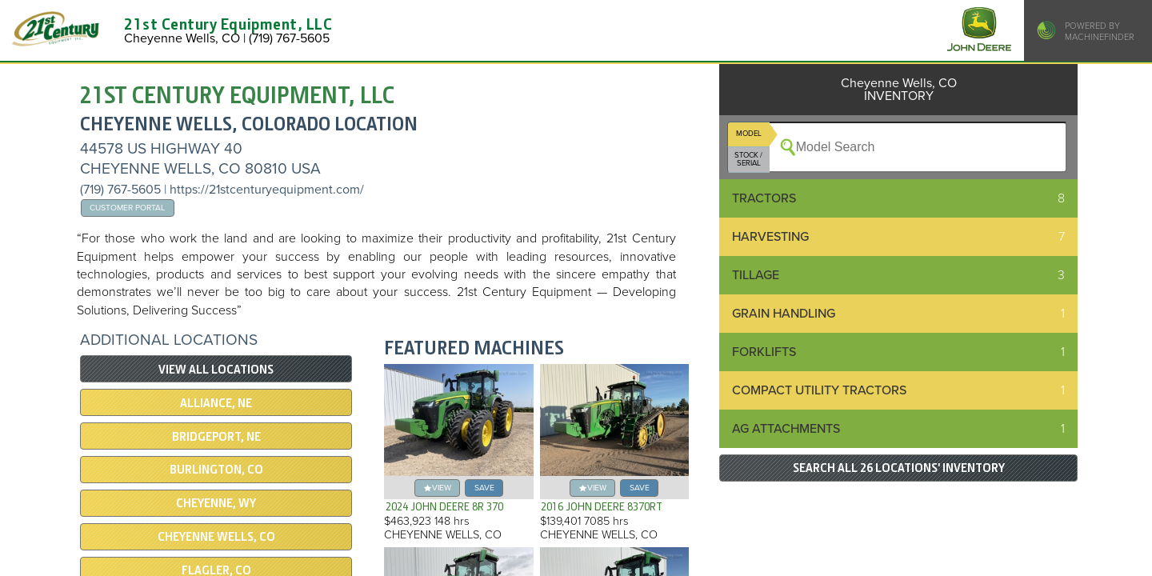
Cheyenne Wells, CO (216, 536)
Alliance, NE (216, 403)
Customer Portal (127, 207)
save (484, 487)
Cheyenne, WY (216, 503)
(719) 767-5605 (122, 190)
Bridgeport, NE (216, 436)
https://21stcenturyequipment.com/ (267, 190)
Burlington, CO (216, 469)
